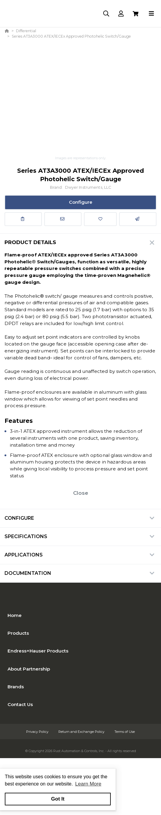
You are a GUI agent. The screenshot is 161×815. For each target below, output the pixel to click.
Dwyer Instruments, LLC (88, 187)
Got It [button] (57, 799)
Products (18, 633)
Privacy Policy (37, 732)
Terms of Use (124, 732)
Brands (16, 686)
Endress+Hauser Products (38, 651)
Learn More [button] (88, 784)
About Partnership (29, 669)
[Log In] (121, 13)
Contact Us (20, 704)
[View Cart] (135, 13)
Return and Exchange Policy (81, 732)
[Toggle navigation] (151, 13)
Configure (80, 202)
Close (80, 493)
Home (15, 615)
